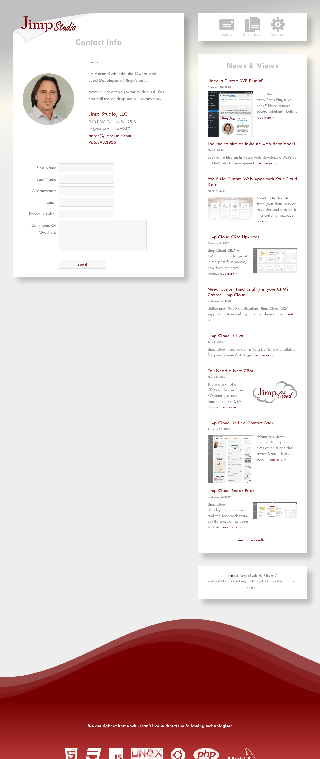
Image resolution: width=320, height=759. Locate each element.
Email (51, 202)
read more (264, 117)
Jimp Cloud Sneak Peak (231, 490)
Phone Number (42, 214)
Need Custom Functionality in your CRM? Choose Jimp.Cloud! (248, 291)
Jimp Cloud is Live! (226, 335)
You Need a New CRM (230, 370)
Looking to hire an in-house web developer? (251, 143)
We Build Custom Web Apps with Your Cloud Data (252, 181)
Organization (44, 191)
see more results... (252, 540)
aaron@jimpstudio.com (109, 135)
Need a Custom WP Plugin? (235, 80)
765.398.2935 (102, 142)
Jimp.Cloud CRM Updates (233, 237)
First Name (46, 167)
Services (277, 32)
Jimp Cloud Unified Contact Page (241, 423)
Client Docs (252, 32)
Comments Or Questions (43, 229)
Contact (226, 32)
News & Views (252, 66)
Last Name (46, 179)
